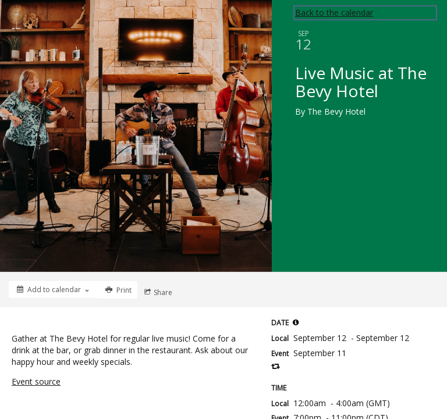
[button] (296, 322)
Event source (36, 381)
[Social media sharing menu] (157, 292)
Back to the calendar (334, 12)
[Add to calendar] (53, 289)
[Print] (117, 290)
